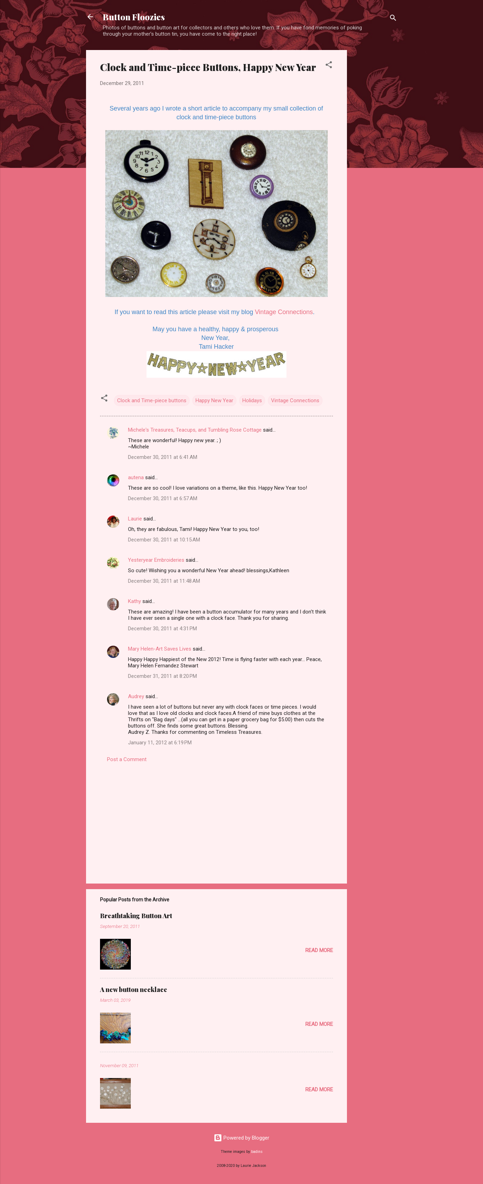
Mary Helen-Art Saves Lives (159, 649)
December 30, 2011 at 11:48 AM (164, 581)
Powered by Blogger (241, 1138)
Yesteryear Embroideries (156, 560)
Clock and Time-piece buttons (151, 400)
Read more (319, 950)
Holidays (252, 400)
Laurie (135, 519)
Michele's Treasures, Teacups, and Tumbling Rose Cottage (195, 430)
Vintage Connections (284, 312)
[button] (329, 66)
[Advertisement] (375, 155)
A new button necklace (133, 989)
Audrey (136, 696)
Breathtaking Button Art (136, 916)
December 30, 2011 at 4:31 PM (162, 628)
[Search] (393, 19)
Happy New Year (214, 400)
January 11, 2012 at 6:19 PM (160, 742)
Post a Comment (127, 759)
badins (257, 1151)
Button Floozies (134, 16)
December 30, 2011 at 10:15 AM (164, 540)
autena (136, 477)
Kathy (134, 601)
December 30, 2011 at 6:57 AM (162, 498)
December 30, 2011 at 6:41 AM (162, 457)
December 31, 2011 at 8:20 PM (162, 676)
